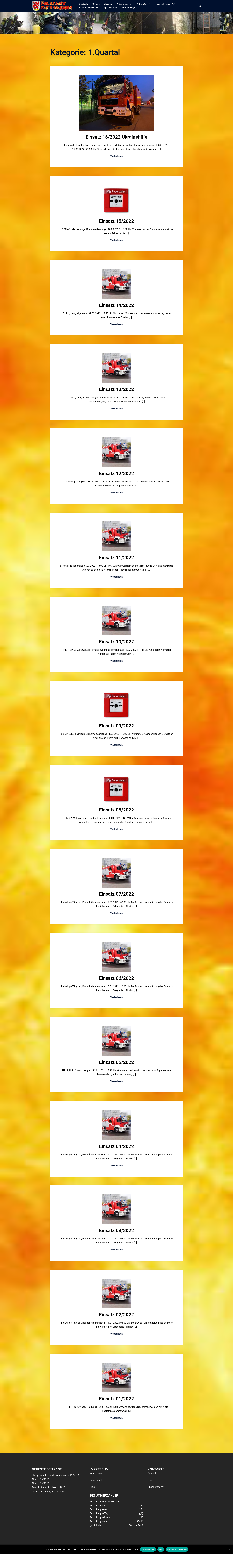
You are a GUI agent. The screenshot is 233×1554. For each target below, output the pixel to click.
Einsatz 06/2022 (116, 978)
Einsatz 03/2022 (116, 1230)
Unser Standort (156, 1487)
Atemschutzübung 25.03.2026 (48, 1491)
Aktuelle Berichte (125, 4)
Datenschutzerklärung (177, 1549)
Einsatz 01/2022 (116, 1398)
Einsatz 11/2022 (116, 557)
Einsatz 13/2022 (116, 389)
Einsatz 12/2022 (116, 473)
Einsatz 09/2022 (116, 726)
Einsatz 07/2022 (116, 894)
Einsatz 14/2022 (116, 305)
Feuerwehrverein (163, 4)
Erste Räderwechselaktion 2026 (48, 1487)
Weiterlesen (116, 156)
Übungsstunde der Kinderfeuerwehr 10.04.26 (55, 1475)
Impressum (96, 1473)
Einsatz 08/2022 (116, 810)
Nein (161, 1549)
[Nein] (229, 1549)
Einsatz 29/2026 (40, 1479)
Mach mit (108, 4)
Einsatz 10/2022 (116, 641)
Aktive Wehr (142, 4)
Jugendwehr (108, 7)
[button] (200, 6)
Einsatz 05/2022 (116, 1062)
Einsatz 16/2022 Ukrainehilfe (116, 137)
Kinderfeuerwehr (87, 7)
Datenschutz (96, 1480)
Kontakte (152, 1473)
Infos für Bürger (129, 7)
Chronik (96, 4)
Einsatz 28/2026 (40, 1483)
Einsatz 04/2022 (116, 1146)
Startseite (83, 4)
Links (92, 1487)
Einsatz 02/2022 (116, 1314)
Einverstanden (147, 1549)
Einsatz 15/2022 (116, 221)
